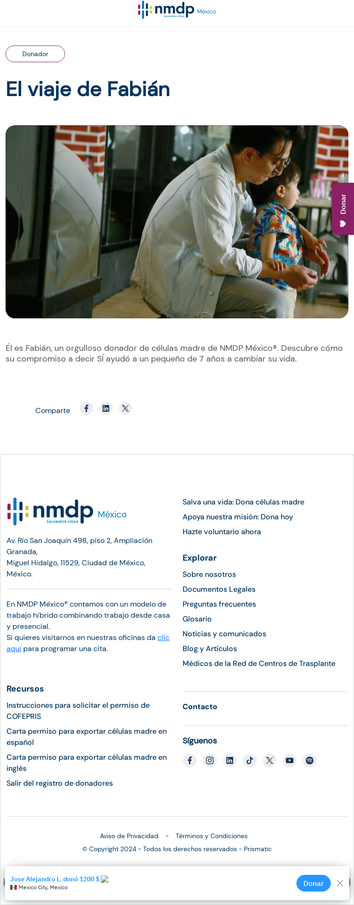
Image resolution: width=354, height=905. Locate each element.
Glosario (197, 619)
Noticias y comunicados (224, 634)
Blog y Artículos (210, 648)
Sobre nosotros (209, 574)
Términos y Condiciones (212, 836)
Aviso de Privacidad (129, 836)
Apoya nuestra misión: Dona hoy (238, 517)
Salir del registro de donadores (60, 783)
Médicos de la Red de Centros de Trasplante (259, 663)
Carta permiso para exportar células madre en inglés (87, 762)
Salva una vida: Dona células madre (243, 502)
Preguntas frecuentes (219, 604)
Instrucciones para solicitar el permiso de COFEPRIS (78, 710)
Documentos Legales (219, 589)
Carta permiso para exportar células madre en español (87, 736)
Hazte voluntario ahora (222, 532)
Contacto (200, 706)
